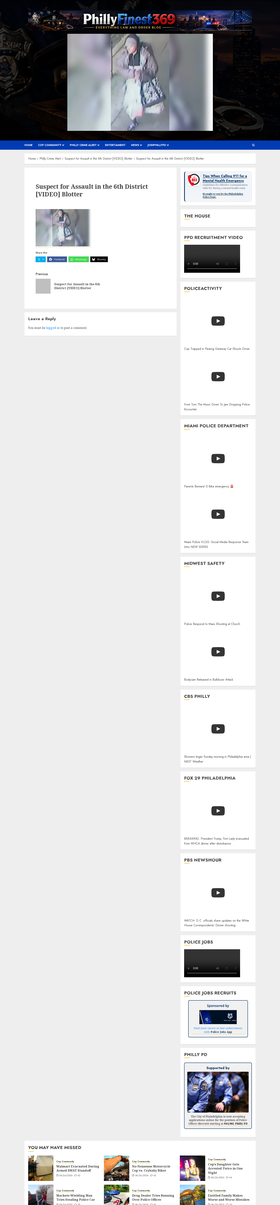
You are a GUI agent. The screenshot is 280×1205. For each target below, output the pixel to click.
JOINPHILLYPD (157, 145)
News (135, 145)
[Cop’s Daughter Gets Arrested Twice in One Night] (192, 1168)
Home (28, 145)
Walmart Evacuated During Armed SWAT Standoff (77, 1168)
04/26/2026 (66, 1175)
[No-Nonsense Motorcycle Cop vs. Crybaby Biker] (116, 1168)
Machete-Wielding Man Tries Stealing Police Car (75, 1197)
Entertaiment (115, 145)
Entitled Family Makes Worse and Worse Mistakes (228, 1197)
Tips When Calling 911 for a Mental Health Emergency (225, 178)
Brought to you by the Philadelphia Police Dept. (223, 195)
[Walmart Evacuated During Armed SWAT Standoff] (41, 1168)
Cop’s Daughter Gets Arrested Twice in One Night (225, 1168)
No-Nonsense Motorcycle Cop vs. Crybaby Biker (151, 1168)
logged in (53, 328)
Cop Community (49, 145)
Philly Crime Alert (83, 145)
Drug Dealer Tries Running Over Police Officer (153, 1197)
